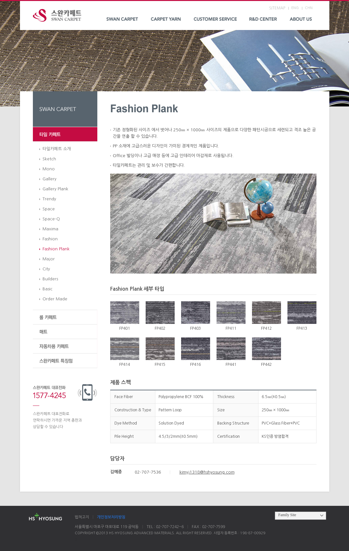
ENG (295, 8)
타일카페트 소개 (57, 149)
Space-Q (51, 219)
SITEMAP (277, 8)
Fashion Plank (56, 249)
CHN (309, 8)
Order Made (55, 299)
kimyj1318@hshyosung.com (207, 472)
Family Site (287, 515)
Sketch (49, 159)
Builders (50, 279)
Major (49, 259)
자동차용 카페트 (65, 346)
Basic (48, 289)
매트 (65, 332)
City (46, 269)
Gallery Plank (55, 189)
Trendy (49, 199)
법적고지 (82, 517)
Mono (49, 169)
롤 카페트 (65, 317)
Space (49, 209)
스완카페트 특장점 (65, 361)
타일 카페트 (65, 134)
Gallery (49, 179)
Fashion (50, 239)
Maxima (50, 229)
